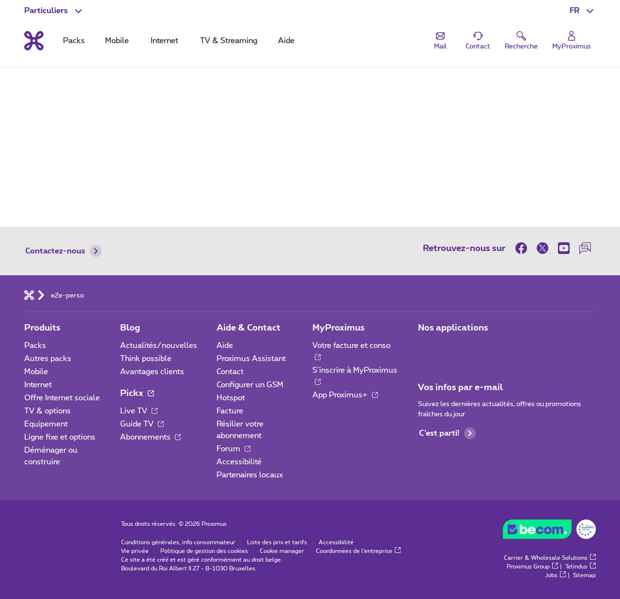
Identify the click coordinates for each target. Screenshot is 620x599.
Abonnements (150, 437)
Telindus (580, 566)
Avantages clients (152, 372)
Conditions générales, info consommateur (178, 542)
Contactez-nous (63, 251)
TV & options (47, 411)
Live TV (138, 411)
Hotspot (231, 398)
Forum (233, 449)
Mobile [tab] (117, 41)
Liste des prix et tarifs (277, 542)
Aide (225, 345)
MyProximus (338, 328)
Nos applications (453, 328)
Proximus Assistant (251, 359)
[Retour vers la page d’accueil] (34, 41)
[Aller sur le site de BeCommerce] (549, 532)
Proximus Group (532, 566)
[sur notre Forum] (585, 248)
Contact (230, 372)
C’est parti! (447, 433)
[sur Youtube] (563, 248)
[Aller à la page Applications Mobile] (426, 348)
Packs (35, 345)
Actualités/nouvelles (158, 345)
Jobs (555, 575)
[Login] (571, 41)
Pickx (137, 393)
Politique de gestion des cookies (204, 551)
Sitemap (584, 575)
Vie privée (135, 551)
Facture (230, 411)
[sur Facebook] (523, 248)
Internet (38, 385)
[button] (583, 10)
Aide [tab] (286, 41)
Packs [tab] (74, 41)
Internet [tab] (164, 41)
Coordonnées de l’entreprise (358, 551)
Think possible (145, 359)
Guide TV (142, 424)
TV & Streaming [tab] (228, 41)
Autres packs (47, 359)
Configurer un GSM (250, 385)
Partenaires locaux (250, 475)
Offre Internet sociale (62, 398)
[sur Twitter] (542, 248)
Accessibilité (239, 462)
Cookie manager (282, 551)
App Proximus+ (345, 395)
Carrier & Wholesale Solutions (550, 558)
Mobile (36, 372)
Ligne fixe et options (59, 437)
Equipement (46, 424)
